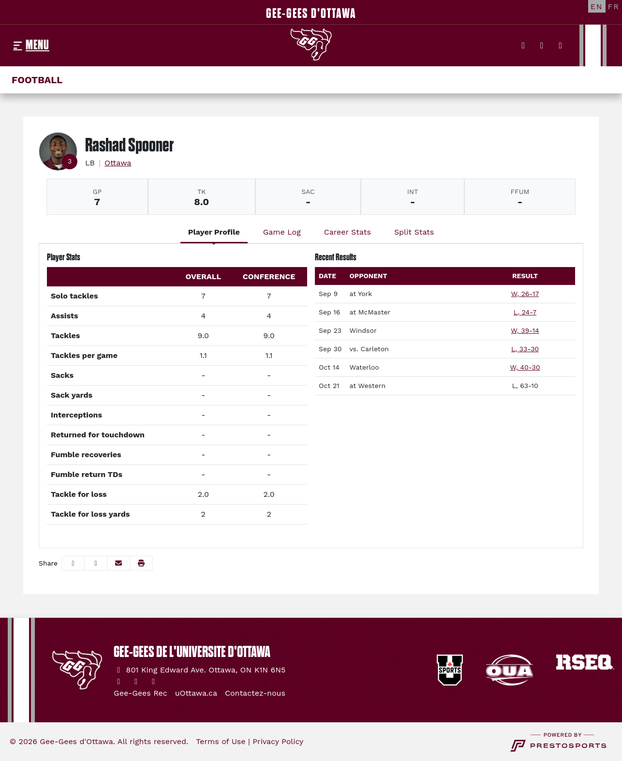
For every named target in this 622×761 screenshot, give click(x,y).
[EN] (597, 6)
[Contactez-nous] (255, 693)
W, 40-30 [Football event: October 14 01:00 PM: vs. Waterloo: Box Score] (525, 367)
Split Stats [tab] (414, 232)
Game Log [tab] (282, 232)
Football (37, 80)
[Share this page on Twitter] (95, 563)
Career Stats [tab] (347, 232)
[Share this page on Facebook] (73, 563)
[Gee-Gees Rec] (140, 693)
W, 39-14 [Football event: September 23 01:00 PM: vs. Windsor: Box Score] (525, 330)
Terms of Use (220, 741)
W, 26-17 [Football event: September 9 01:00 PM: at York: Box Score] (525, 294)
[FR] (614, 6)
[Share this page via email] (118, 563)
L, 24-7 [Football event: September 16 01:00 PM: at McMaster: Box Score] (525, 312)
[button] (141, 563)
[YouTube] (560, 45)
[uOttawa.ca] (196, 693)
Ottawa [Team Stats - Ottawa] (118, 162)
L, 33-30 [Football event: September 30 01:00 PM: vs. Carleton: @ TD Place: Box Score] (525, 349)
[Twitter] (523, 45)
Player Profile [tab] (214, 232)
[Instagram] (542, 45)
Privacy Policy (277, 741)
